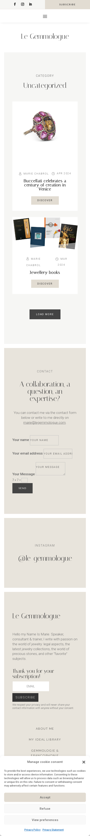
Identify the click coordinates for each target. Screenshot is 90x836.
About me (45, 728)
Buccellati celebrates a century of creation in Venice (45, 185)
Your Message (23, 474)
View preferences (45, 820)
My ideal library (45, 739)
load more (45, 314)
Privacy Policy (32, 829)
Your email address (27, 453)
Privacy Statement (53, 829)
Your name (20, 440)
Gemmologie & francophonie (45, 753)
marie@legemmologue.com (44, 422)
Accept (45, 797)
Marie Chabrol (36, 173)
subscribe (67, 4)
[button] (84, 762)
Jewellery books (45, 272)
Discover (45, 200)
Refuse (45, 809)
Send (22, 488)
